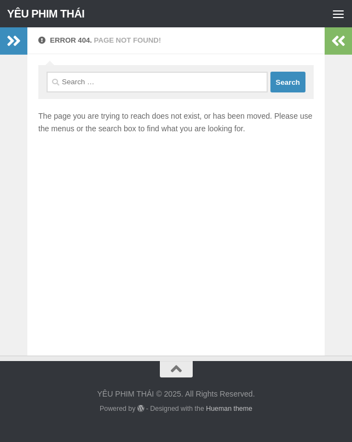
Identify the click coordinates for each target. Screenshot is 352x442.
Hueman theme (229, 408)
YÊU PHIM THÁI (45, 14)
